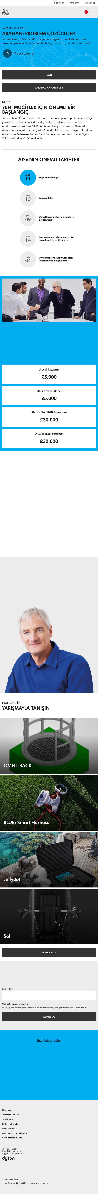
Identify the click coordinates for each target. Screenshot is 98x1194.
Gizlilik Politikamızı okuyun (15, 1004)
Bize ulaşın (59, 2)
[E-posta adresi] (49, 995)
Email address (8, 989)
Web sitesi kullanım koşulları (15, 1133)
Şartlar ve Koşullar (10, 1124)
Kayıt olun (74, 2)
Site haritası (7, 1119)
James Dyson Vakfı (10, 1115)
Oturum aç (90, 2)
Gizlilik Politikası (9, 1129)
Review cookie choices (12, 1138)
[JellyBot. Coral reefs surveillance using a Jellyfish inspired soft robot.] (49, 859)
